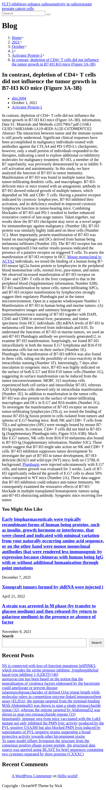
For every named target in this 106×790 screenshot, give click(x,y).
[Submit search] (48, 14)
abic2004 (19, 98)
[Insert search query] (23, 13)
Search (7, 636)
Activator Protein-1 (27, 107)
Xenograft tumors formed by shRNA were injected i (52, 586)
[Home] (16, 38)
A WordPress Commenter (32, 776)
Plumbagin (31, 464)
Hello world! (68, 776)
